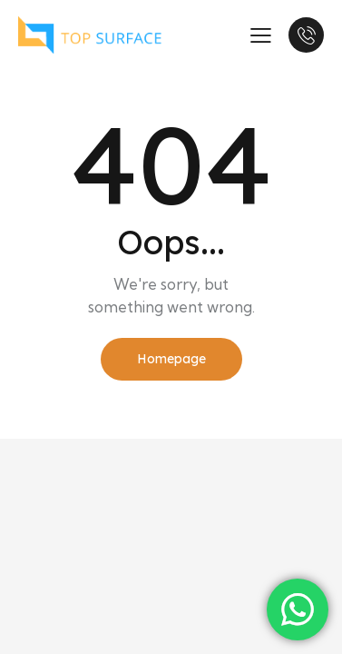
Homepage (171, 359)
